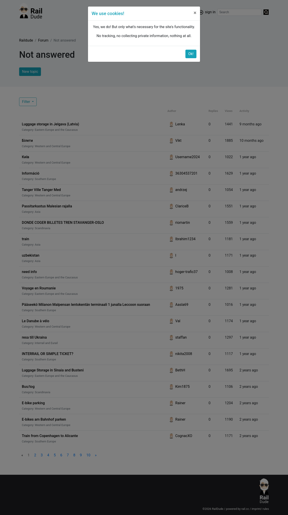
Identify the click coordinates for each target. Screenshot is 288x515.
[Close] (195, 13)
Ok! (191, 54)
